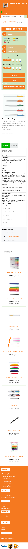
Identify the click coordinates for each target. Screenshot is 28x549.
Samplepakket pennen (6, 504)
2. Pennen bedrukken (6, 475)
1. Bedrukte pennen (5, 473)
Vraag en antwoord (5, 508)
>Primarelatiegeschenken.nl (7, 538)
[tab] (5, 145)
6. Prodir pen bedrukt (6, 481)
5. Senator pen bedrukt (6, 480)
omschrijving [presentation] (14, 145)
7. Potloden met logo (6, 483)
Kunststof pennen (12, 21)
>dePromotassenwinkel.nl (7, 536)
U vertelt (3, 526)
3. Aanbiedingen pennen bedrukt (8, 476)
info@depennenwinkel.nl (13, 236)
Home (4, 21)
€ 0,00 (5, 13)
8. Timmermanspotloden (7, 485)
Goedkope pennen (7, 22)
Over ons (3, 529)
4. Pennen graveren (5, 478)
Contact (3, 527)
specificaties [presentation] (6, 145)
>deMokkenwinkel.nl (5, 540)
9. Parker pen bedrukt (6, 486)
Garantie (3, 506)
